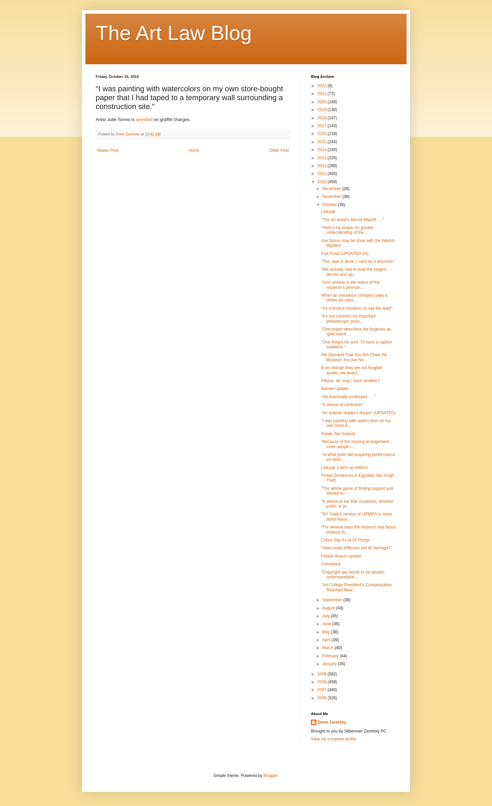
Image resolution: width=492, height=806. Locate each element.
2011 (322, 173)
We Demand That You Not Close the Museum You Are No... (354, 357)
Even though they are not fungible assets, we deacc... (351, 370)
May (326, 632)
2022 (322, 85)
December (332, 188)
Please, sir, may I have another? (350, 380)
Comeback (331, 564)
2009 (322, 674)
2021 (322, 93)
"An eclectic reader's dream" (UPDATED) (358, 413)
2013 (322, 158)
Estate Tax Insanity (338, 433)
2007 (322, 689)
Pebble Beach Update (341, 556)
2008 (322, 682)
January (330, 663)
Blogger (270, 775)
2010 (322, 181)
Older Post (279, 150)
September (332, 599)
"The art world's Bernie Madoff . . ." (352, 219)
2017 (322, 125)
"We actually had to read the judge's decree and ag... (353, 272)
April (326, 639)
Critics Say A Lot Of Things (345, 540)
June (327, 623)
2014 (322, 149)
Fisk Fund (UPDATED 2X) (344, 253)
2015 (322, 141)
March (328, 647)
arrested (144, 119)
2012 (322, 165)
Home (194, 150)
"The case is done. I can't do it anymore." (358, 261)
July (326, 616)
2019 (322, 109)
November (332, 196)
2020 (322, 101)
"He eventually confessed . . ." (348, 396)
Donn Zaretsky (332, 722)
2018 (322, 118)
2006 (322, 698)
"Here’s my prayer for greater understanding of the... (347, 230)
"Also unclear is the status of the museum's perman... (350, 285)
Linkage (328, 211)
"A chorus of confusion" (342, 404)
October (330, 204)
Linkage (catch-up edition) (344, 467)
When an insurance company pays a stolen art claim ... (354, 298)
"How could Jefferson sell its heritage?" (356, 548)
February (331, 656)
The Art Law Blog (174, 33)
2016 (322, 133)
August (329, 608)
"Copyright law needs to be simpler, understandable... (353, 574)
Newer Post (108, 150)
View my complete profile (333, 739)
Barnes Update (334, 388)
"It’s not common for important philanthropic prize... (348, 318)
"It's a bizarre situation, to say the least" (357, 308)
